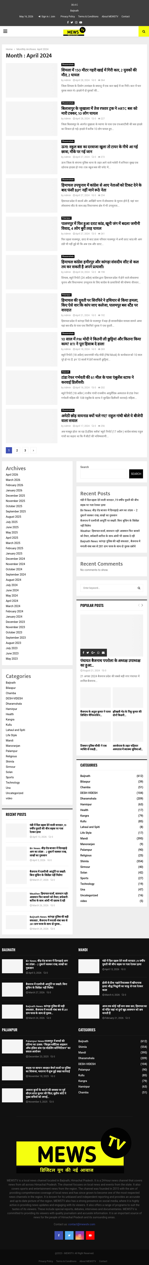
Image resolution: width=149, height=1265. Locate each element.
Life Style (11, 735)
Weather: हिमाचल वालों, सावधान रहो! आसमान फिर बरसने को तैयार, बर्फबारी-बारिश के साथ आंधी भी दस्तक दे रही (49, 897)
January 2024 (14, 616)
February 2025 (14, 548)
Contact (125, 16)
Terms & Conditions (88, 16)
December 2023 (15, 621)
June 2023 (12, 653)
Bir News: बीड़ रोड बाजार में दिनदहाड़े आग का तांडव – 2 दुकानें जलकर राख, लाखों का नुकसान (48, 852)
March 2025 (13, 543)
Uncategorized (14, 793)
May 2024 (12, 595)
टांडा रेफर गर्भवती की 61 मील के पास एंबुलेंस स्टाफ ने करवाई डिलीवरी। (97, 380)
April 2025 (12, 537)
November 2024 (15, 564)
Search (84, 467)
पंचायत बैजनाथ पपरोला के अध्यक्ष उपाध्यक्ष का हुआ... (110, 663)
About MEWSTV (110, 16)
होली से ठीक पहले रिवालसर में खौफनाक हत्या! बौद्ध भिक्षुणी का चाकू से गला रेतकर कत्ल (122, 986)
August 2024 (13, 579)
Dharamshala (68, 64)
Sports (10, 777)
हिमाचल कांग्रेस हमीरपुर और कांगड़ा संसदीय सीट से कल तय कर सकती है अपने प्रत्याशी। (100, 264)
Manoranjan (13, 745)
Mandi (9, 740)
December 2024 (15, 558)
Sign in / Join (47, 16)
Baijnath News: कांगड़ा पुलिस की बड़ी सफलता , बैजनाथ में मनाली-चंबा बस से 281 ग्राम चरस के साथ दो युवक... (49, 920)
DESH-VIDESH (14, 698)
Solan (9, 772)
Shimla (10, 761)
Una (8, 787)
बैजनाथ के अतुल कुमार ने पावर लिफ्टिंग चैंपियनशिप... (95, 714)
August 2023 (13, 642)
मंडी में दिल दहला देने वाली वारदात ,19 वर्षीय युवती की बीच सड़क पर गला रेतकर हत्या (48, 828)
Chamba (11, 693)
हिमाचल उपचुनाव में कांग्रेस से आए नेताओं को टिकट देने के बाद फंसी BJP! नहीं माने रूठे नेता (101, 188)
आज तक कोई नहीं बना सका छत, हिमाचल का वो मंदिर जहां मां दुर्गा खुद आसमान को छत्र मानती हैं (124, 1010)
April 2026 (12, 474)
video (9, 798)
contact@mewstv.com (81, 1224)
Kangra (10, 719)
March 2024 (13, 606)
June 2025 (12, 527)
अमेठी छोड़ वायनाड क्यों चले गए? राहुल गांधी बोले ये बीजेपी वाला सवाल (102, 418)
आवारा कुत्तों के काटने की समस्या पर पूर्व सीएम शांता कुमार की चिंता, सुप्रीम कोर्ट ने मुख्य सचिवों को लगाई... (46, 1093)
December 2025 (15, 495)
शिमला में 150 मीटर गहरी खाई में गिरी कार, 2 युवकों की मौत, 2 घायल (99, 72)
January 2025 (14, 553)
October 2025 (14, 506)
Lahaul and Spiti (15, 730)
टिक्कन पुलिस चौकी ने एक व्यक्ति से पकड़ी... (93, 748)
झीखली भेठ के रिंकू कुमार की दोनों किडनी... (127, 714)
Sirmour (10, 766)
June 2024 (12, 590)
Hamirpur (11, 709)
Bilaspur (11, 687)
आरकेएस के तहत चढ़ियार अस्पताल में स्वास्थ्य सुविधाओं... (128, 748)
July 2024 (11, 585)
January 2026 (14, 490)
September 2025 (16, 511)
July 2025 (11, 522)
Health (10, 714)
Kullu (9, 724)
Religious (11, 756)
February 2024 (14, 611)
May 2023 (12, 658)
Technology (13, 782)
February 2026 (14, 485)
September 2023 (16, 637)
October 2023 (14, 632)
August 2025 (13, 516)
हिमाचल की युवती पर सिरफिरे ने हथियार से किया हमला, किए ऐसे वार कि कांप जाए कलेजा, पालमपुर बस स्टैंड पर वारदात (99, 305)
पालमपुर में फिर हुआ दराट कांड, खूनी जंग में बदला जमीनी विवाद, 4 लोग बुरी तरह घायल (100, 226)
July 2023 (11, 648)
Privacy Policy (68, 16)
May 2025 (12, 532)
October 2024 (14, 569)
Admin (67, 80)
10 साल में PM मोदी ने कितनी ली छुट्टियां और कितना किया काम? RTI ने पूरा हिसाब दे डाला (101, 341)
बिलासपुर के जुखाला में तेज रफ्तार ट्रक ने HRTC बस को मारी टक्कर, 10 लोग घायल (99, 111)
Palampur (66, 218)
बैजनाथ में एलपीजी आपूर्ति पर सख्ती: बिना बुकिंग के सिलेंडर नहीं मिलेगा (48, 873)
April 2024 (12, 600)
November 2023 (15, 627)
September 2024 (16, 574)
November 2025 (15, 500)
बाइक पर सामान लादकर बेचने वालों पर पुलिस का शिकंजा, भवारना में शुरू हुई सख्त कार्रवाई (48, 1070)
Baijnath (65, 372)
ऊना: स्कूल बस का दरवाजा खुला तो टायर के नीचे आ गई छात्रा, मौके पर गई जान (99, 149)
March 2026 (13, 479)
